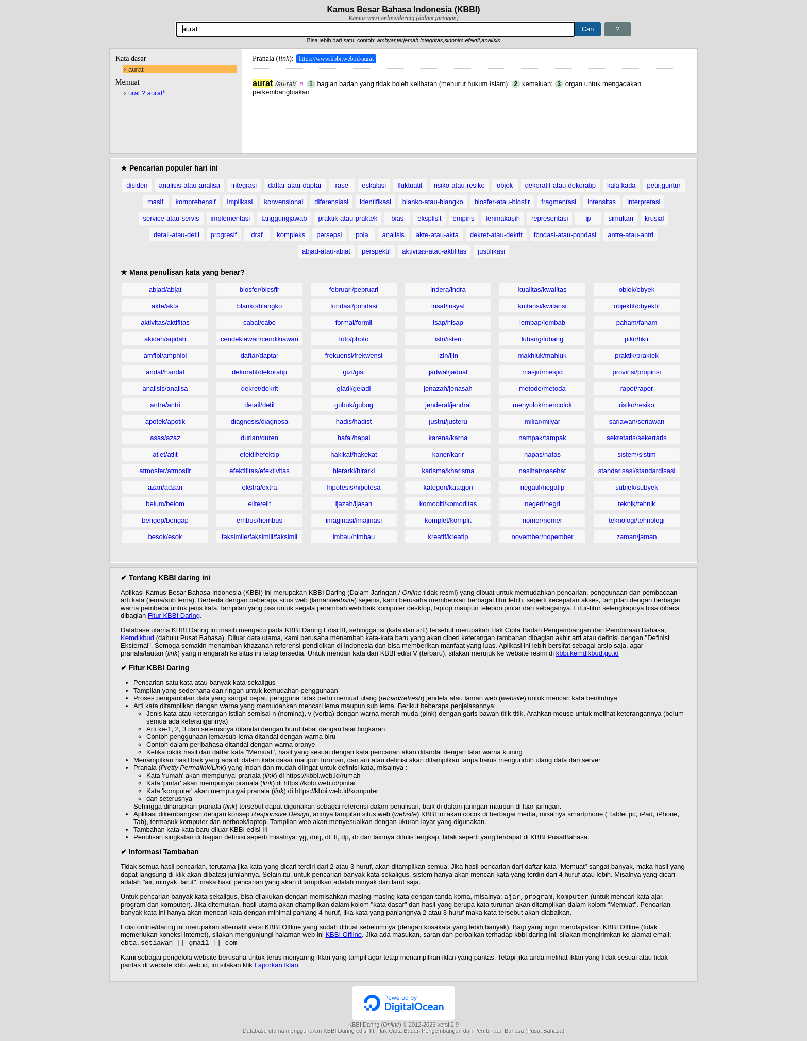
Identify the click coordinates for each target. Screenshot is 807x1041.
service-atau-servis (171, 218)
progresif (224, 235)
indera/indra (448, 289)
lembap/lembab (542, 322)
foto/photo (354, 339)
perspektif (376, 251)
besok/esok (165, 537)
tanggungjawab (284, 218)
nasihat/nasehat (542, 471)
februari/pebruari (353, 289)
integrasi (244, 185)
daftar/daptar (260, 355)
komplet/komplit (448, 520)
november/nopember (543, 537)
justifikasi (491, 251)
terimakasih (502, 218)
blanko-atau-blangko (432, 202)
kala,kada (621, 185)
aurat (136, 69)
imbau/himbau (354, 537)
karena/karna (448, 438)
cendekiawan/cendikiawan (259, 339)
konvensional (283, 202)
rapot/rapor (636, 388)
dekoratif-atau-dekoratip (560, 185)
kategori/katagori (448, 487)
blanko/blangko (259, 306)
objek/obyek (636, 289)
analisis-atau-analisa (190, 185)
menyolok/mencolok (542, 405)
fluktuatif (409, 185)
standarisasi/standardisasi (637, 471)
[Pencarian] (375, 29)
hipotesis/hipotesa (353, 487)
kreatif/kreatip (448, 537)
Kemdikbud (137, 638)
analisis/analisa (165, 388)
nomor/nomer (542, 520)
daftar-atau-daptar (295, 185)
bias (397, 218)
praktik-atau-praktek (347, 218)
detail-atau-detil (176, 235)
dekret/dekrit (259, 388)
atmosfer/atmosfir (165, 471)
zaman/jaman (636, 537)
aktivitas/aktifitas (165, 322)
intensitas (601, 202)
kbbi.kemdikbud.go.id (587, 653)
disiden (136, 185)
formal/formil (354, 322)
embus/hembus (259, 520)
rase (341, 185)
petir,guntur (664, 185)
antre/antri (165, 405)
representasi (549, 218)
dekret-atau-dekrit (496, 235)
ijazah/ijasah (354, 504)
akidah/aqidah (165, 339)
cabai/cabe (259, 322)
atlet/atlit (165, 454)
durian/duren (259, 438)
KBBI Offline (343, 935)
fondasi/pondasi (353, 306)
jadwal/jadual (448, 372)
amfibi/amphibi (165, 355)
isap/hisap (448, 322)
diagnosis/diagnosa (259, 421)
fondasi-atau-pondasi (565, 235)
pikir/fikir (637, 339)
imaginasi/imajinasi (354, 520)
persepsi (329, 235)
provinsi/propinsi (637, 372)
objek (505, 185)
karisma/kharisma (448, 471)
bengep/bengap (165, 520)
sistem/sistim (636, 454)
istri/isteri (448, 339)
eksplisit (429, 218)
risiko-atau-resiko (459, 185)
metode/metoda (542, 388)
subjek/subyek (636, 487)
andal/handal (165, 372)
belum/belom (165, 504)
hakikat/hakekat (353, 454)
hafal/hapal (354, 438)
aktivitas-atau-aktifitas (434, 251)
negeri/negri (542, 504)
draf (256, 235)
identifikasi (375, 202)
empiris (464, 218)
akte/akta (165, 306)
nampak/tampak (542, 438)
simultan (620, 218)
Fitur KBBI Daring (174, 615)
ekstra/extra (259, 487)
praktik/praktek (637, 355)
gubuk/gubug (353, 405)
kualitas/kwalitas (542, 289)
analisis (393, 235)
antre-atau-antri (630, 235)
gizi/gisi (354, 372)
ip (588, 218)
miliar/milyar (542, 421)
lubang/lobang (543, 339)
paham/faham (637, 322)
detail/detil (259, 405)
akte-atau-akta (437, 235)
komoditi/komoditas (448, 504)
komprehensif (196, 202)
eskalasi (374, 185)
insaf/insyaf (448, 306)
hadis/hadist (354, 421)
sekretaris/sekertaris (636, 438)
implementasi (230, 218)
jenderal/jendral (448, 405)
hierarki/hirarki (354, 471)
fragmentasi (558, 202)
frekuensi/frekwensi (353, 355)
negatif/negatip (542, 487)
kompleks (291, 235)
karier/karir (448, 454)
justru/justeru (448, 421)
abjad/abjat (165, 289)
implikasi (240, 202)
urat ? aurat (146, 93)
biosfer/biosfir (259, 289)
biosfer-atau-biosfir (502, 202)
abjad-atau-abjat (326, 251)
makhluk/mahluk (542, 355)
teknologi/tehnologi (636, 520)
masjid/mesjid (542, 372)
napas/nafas (542, 454)
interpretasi (643, 202)
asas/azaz (165, 438)
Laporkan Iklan (276, 967)
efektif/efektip (259, 454)
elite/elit (259, 504)
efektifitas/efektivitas (259, 471)
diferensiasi (331, 202)
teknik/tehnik (636, 504)
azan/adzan (165, 487)
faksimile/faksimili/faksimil (259, 537)
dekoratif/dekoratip (259, 372)
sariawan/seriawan (637, 421)
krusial (654, 218)
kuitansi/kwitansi (542, 306)
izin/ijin (448, 355)
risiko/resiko (636, 405)
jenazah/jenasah (448, 388)
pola (362, 235)
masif (155, 202)
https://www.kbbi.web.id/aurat (336, 58)
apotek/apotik (165, 421)
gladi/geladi (354, 388)
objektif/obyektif (637, 306)
